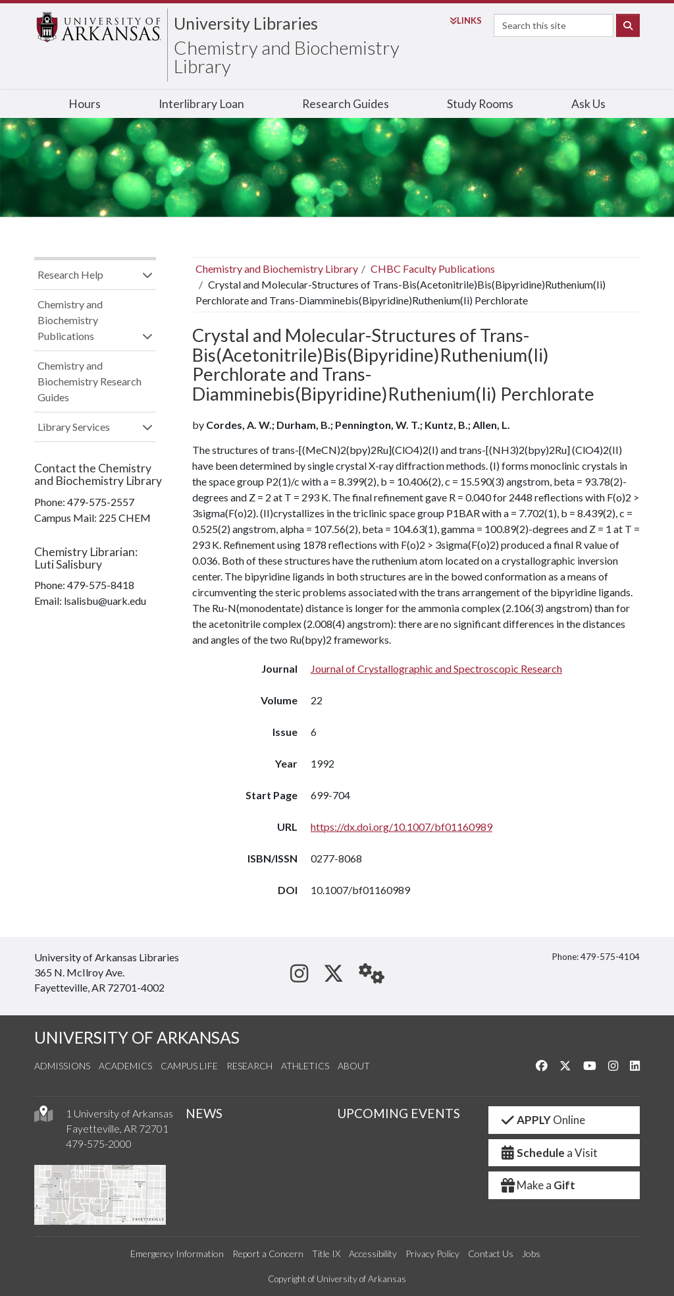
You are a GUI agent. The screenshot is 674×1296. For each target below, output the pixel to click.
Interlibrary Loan (201, 104)
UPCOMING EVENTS (398, 1113)
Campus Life (189, 1065)
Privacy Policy (432, 1253)
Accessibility (373, 1253)
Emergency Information (177, 1253)
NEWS (204, 1113)
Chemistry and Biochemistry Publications (70, 320)
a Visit (548, 1153)
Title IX (326, 1253)
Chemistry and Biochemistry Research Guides (90, 381)
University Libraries (246, 23)
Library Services (74, 426)
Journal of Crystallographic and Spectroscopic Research (436, 668)
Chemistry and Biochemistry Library (287, 56)
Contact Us (490, 1253)
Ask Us (588, 104)
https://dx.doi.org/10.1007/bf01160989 (401, 826)
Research (249, 1065)
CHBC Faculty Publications (433, 268)
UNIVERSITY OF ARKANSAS (137, 1037)
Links (466, 20)
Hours (84, 104)
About (354, 1065)
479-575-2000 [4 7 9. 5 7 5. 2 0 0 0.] (99, 1143)
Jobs (531, 1253)
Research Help (70, 274)
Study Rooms (480, 104)
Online (542, 1120)
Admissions (62, 1065)
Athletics (305, 1065)
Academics (125, 1065)
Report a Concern (267, 1253)
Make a (537, 1185)
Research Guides (345, 104)
